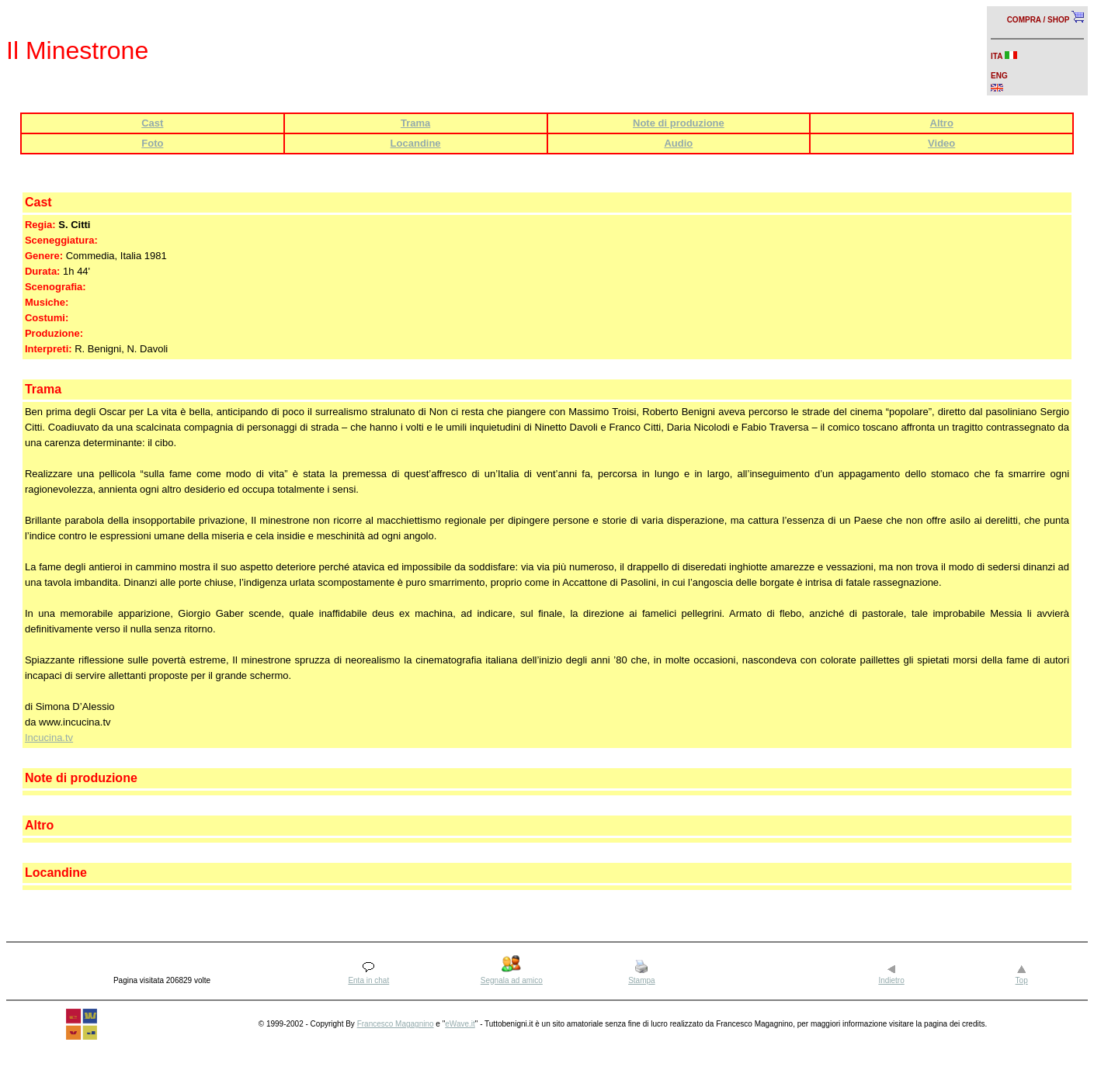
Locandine (416, 143)
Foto (152, 143)
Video (941, 143)
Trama (415, 123)
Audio (678, 143)
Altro (941, 123)
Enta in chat (368, 980)
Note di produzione (678, 123)
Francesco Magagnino (395, 1024)
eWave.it (460, 1024)
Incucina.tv (49, 737)
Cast (152, 123)
